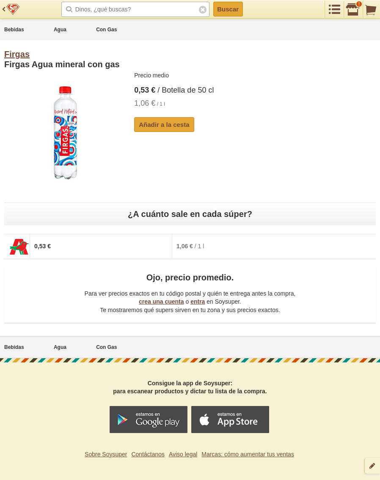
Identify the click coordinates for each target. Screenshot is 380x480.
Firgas (17, 54)
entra (197, 301)
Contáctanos (148, 454)
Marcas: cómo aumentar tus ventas (247, 454)
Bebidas (14, 30)
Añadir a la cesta (164, 124)
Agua (60, 30)
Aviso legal (183, 454)
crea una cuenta (161, 301)
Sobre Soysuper (106, 454)
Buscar (228, 9)
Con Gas (106, 30)
